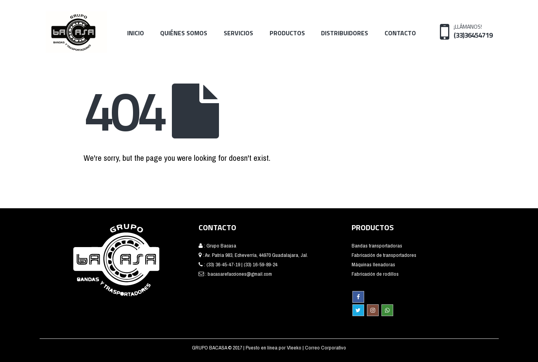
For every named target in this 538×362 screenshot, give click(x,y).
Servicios (238, 33)
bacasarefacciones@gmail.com (240, 273)
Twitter (358, 310)
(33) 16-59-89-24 (260, 264)
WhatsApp (387, 310)
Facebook (358, 297)
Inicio (135, 33)
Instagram (373, 310)
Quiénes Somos (183, 33)
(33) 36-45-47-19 (223, 264)
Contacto (400, 33)
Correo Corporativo (325, 347)
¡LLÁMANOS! (473, 31)
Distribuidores (344, 33)
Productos (287, 33)
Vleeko (295, 347)
